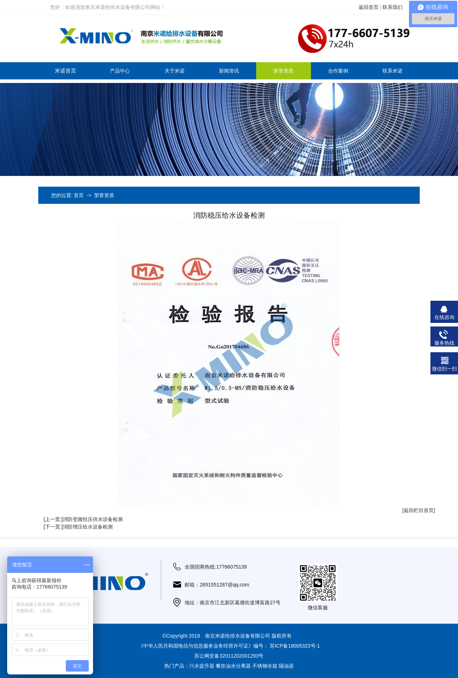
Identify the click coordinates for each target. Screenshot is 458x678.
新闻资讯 (229, 71)
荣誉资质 (283, 71)
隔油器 (286, 666)
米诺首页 (65, 71)
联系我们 (393, 7)
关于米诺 (175, 71)
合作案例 (338, 71)
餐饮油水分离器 (233, 666)
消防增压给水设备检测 (88, 527)
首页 (79, 195)
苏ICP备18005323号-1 (295, 646)
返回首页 (369, 7)
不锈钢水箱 (264, 666)
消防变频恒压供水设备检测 (93, 519)
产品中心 (120, 71)
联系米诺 (393, 71)
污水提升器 (201, 666)
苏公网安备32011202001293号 (228, 656)
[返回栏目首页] (418, 510)
